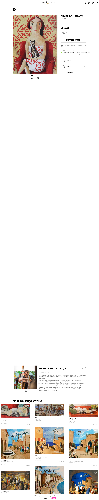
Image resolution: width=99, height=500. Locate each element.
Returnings (67, 72)
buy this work (73, 40)
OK (54, 498)
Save (32, 77)
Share (37, 77)
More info (45, 498)
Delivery (66, 60)
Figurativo (64, 21)
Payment (67, 66)
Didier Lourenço (72, 16)
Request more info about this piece (73, 46)
